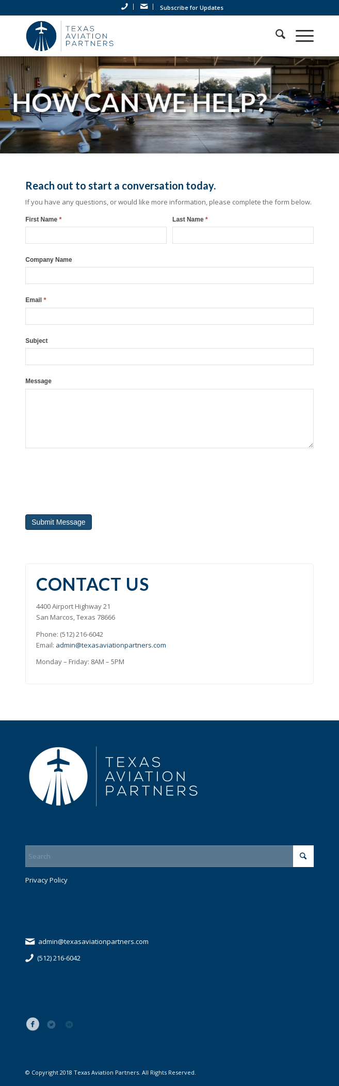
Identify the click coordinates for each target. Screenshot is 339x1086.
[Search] (275, 35)
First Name (43, 219)
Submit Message (58, 522)
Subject (36, 340)
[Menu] (299, 35)
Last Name (190, 219)
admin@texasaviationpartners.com (111, 645)
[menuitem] (125, 7)
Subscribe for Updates (191, 7)
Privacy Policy (46, 880)
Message (38, 381)
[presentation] (103, 479)
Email (35, 300)
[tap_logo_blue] (140, 35)
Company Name (48, 259)
